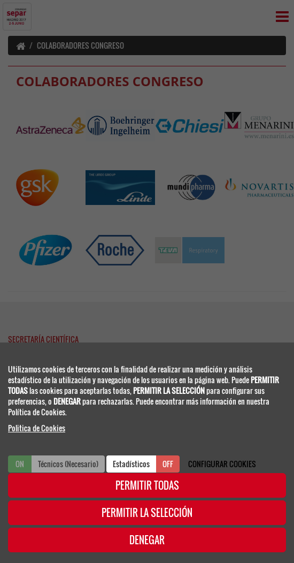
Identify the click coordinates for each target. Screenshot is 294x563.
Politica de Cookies (36, 427)
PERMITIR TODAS (147, 485)
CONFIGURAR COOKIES (222, 463)
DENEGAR (147, 540)
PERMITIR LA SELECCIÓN (147, 513)
